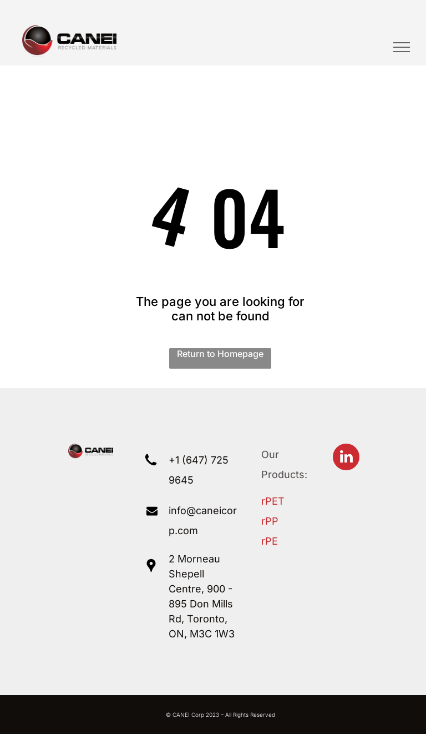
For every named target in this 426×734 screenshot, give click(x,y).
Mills (222, 604)
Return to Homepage (220, 353)
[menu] (401, 47)
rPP (269, 521)
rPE (269, 541)
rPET (273, 501)
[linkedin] (346, 458)
